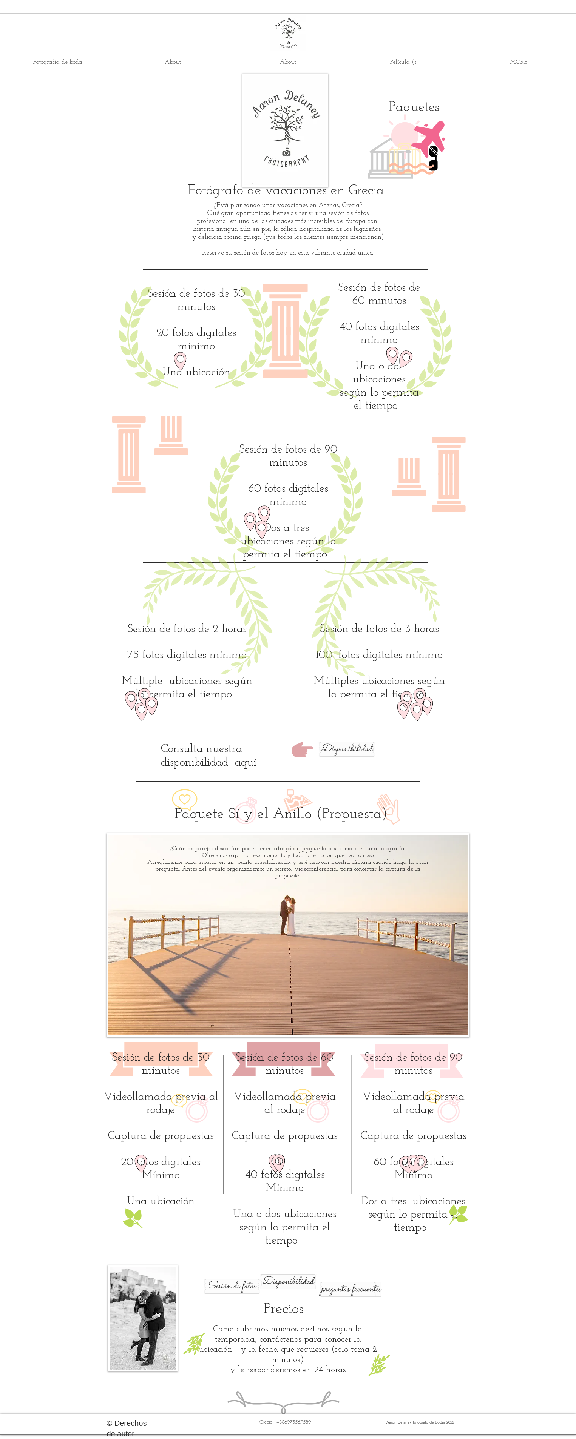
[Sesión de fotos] (232, 1286)
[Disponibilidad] (347, 749)
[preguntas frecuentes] (351, 1289)
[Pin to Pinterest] (169, 1374)
